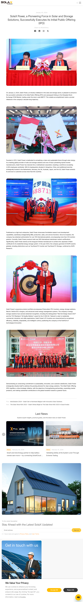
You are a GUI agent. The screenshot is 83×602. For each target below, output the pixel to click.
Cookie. (23, 597)
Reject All (70, 590)
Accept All (54, 590)
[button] (79, 434)
